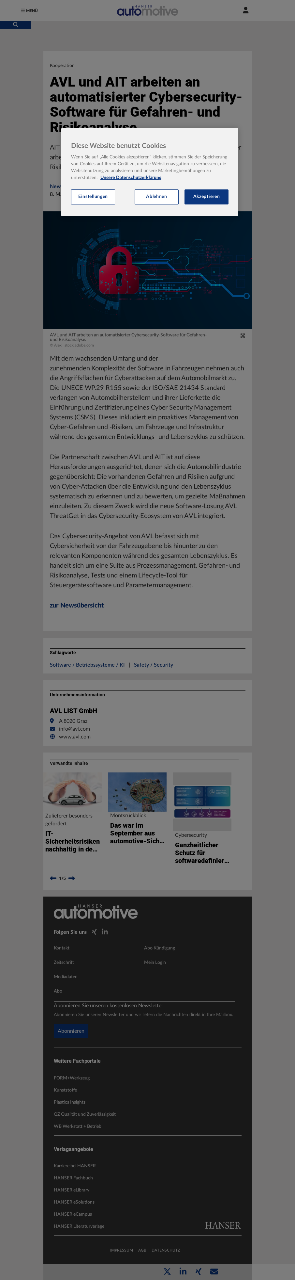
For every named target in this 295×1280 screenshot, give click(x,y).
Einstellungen (93, 196)
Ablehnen (156, 196)
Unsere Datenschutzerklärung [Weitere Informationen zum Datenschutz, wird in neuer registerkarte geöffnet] (130, 177)
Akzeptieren (206, 196)
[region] (149, 172)
